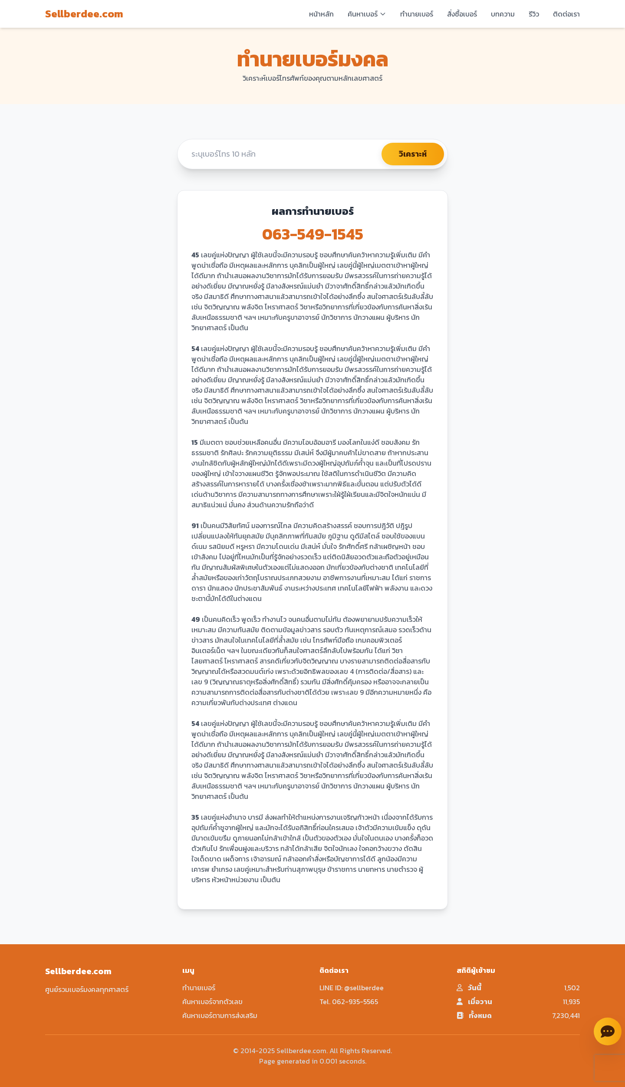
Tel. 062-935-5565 (348, 1001)
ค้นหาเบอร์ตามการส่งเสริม (219, 1015)
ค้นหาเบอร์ (367, 14)
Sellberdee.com (84, 14)
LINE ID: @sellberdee (351, 987)
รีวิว (534, 14)
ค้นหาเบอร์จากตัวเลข (212, 1001)
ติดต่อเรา (566, 14)
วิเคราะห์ (413, 154)
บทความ (503, 14)
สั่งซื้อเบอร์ (462, 14)
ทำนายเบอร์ (416, 14)
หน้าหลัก (321, 14)
